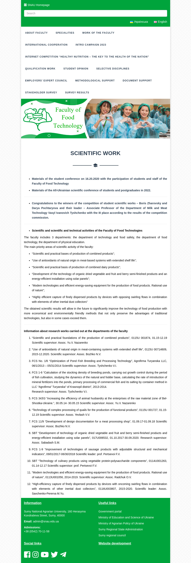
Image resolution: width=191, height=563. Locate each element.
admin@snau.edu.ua (46, 521)
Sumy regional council (112, 535)
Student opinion (75, 68)
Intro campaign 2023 (91, 44)
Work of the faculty (98, 32)
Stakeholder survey (41, 92)
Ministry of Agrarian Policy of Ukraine (121, 523)
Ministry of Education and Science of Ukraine (126, 517)
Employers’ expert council (46, 80)
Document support (137, 80)
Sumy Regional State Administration (121, 529)
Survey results (77, 92)
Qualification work (40, 68)
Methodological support (95, 80)
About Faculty (36, 32)
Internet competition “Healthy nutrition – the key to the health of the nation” (87, 56)
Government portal (110, 511)
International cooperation (46, 44)
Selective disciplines (112, 68)
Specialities (65, 32)
